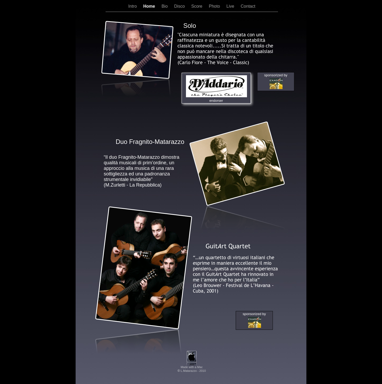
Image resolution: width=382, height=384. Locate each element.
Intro (133, 6)
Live (230, 6)
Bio (165, 6)
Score (197, 6)
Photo (215, 6)
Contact (248, 6)
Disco (180, 6)
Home (149, 6)
